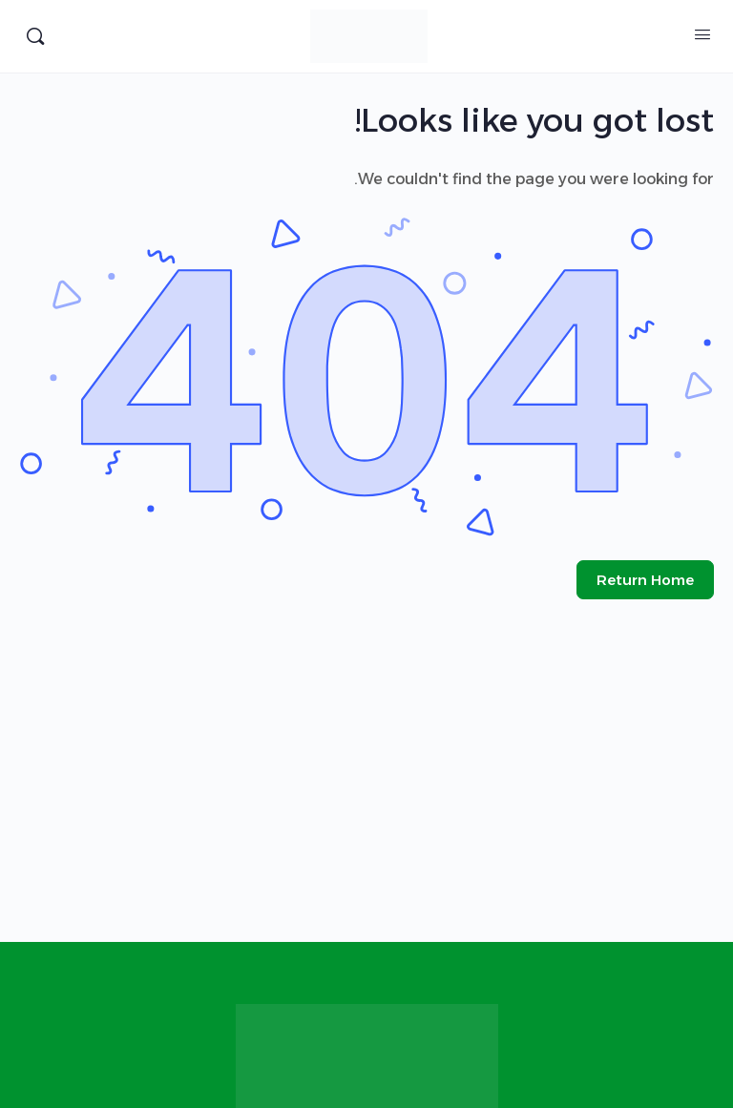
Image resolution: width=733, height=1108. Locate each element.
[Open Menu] (702, 34)
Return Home (645, 580)
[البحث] (35, 36)
